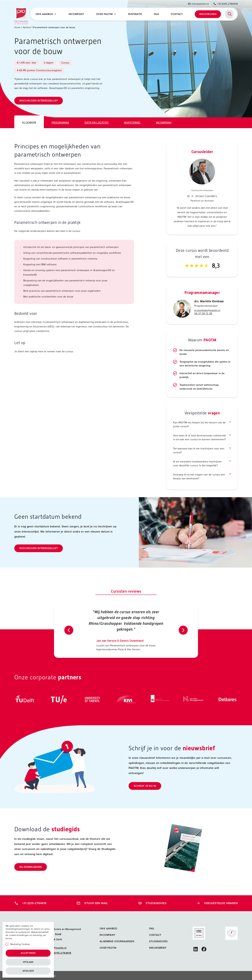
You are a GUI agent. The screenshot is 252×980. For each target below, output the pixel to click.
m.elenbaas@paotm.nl (207, 310)
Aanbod (27, 27)
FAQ (156, 14)
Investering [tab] (132, 122)
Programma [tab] (60, 122)
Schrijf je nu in (145, 786)
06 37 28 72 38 (203, 313)
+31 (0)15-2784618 (225, 4)
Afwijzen (28, 971)
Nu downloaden (30, 867)
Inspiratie (135, 14)
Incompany (76, 14)
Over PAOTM (106, 14)
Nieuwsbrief (157, 948)
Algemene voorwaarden (117, 941)
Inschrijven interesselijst (38, 100)
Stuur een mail (92, 903)
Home (17, 27)
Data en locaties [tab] (96, 122)
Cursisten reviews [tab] (126, 591)
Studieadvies (152, 903)
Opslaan (28, 962)
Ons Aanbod (46, 14)
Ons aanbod (108, 928)
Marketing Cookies (20, 944)
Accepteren (28, 953)
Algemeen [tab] (29, 122)
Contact (177, 14)
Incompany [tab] (164, 122)
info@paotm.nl (198, 4)
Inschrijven (207, 14)
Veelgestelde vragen (217, 903)
